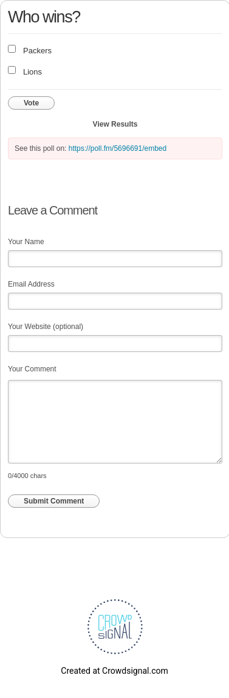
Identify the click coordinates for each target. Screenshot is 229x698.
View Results (115, 124)
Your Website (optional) (45, 326)
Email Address (31, 284)
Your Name (26, 242)
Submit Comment (54, 501)
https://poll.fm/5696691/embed (117, 148)
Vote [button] (31, 103)
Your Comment (32, 369)
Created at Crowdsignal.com (114, 671)
